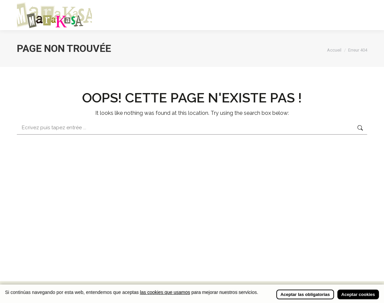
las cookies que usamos (165, 296)
